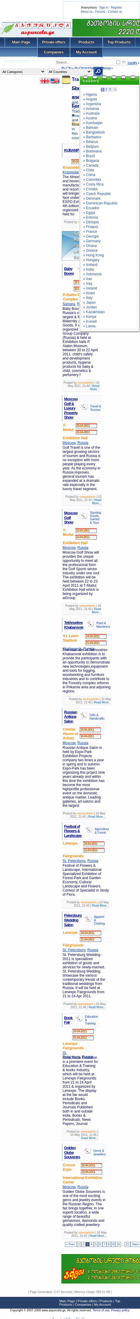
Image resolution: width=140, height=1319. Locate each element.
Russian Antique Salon (70, 716)
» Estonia (90, 217)
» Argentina (92, 104)
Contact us (115, 11)
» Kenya (89, 317)
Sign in (103, 7)
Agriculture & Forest (102, 830)
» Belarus (90, 142)
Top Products (119, 42)
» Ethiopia (91, 222)
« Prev (71, 1244)
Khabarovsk (72, 649)
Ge (124, 62)
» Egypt (89, 213)
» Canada (90, 165)
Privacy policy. (120, 1310)
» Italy (88, 298)
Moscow (69, 443)
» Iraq (87, 284)
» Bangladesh (94, 132)
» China (89, 175)
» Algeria (90, 94)
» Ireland (90, 288)
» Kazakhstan (94, 312)
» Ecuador (91, 208)
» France (90, 232)
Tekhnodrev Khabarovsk (73, 625)
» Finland (90, 227)
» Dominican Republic (100, 203)
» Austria (90, 118)
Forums (100, 11)
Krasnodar (71, 172)
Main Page (21, 42)
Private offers (53, 42)
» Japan (89, 302)
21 (127, 1244)
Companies (54, 52)
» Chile (88, 170)
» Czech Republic (97, 194)
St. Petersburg (74, 861)
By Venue (103, 68)
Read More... (94, 387)
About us (87, 11)
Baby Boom (69, 271)
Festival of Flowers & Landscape (73, 831)
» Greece (90, 250)
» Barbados (92, 137)
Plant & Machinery (103, 625)
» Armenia (91, 109)
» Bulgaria (91, 161)
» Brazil (89, 156)
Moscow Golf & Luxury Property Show (70, 408)
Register (116, 7)
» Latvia (89, 326)
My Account (86, 52)
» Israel (89, 293)
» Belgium (91, 146)
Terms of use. (102, 1310)
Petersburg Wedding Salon (73, 920)
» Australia (91, 113)
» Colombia (92, 180)
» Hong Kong (93, 255)
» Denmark (92, 198)
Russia (82, 443)
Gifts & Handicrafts (97, 716)
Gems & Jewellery (99, 1152)
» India (88, 269)
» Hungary (91, 260)
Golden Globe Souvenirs (72, 1152)
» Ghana (90, 246)
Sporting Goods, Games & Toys (95, 517)
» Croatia (90, 189)
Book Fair (68, 1020)
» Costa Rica (93, 184)
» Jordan (90, 307)
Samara (69, 304)
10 (118, 1244)
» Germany (92, 241)
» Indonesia (92, 274)
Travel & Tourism (95, 408)
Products (86, 42)
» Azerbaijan (93, 123)
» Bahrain (90, 128)
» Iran (87, 279)
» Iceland (90, 265)
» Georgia (91, 236)
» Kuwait (90, 321)
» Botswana (92, 151)
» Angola (90, 99)
